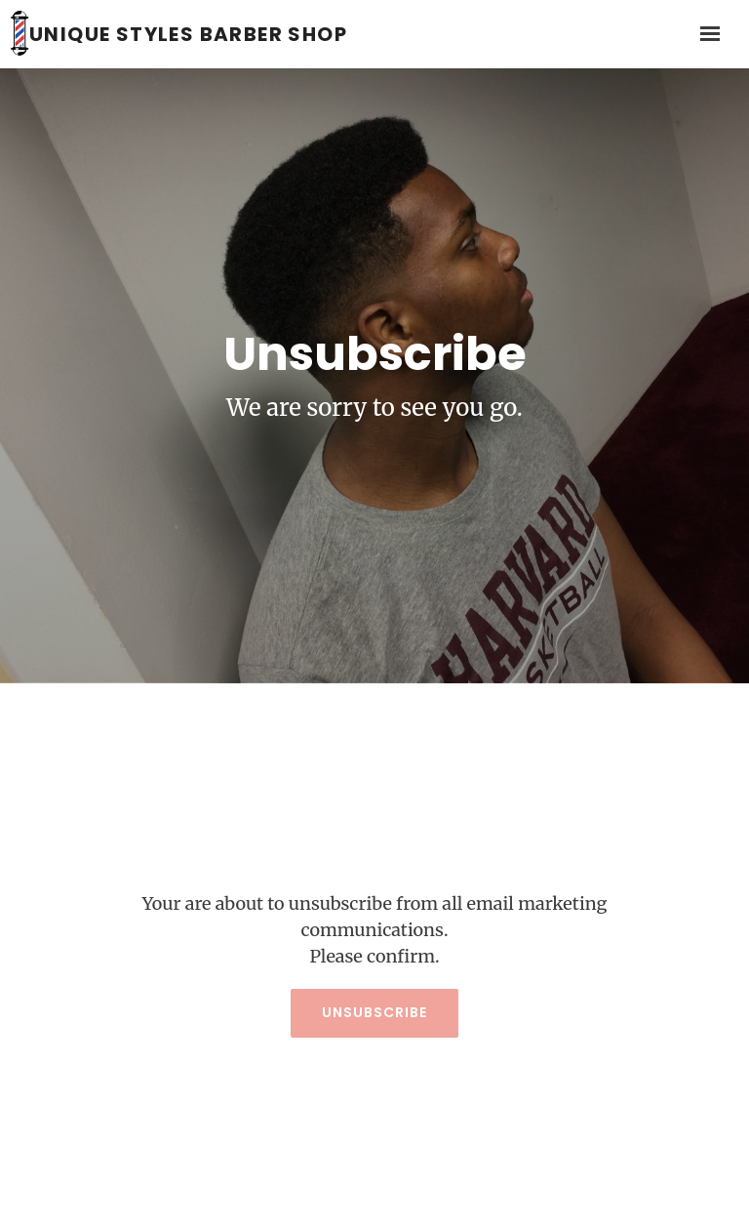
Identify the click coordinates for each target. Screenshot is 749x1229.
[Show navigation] (705, 34)
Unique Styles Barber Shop (188, 34)
